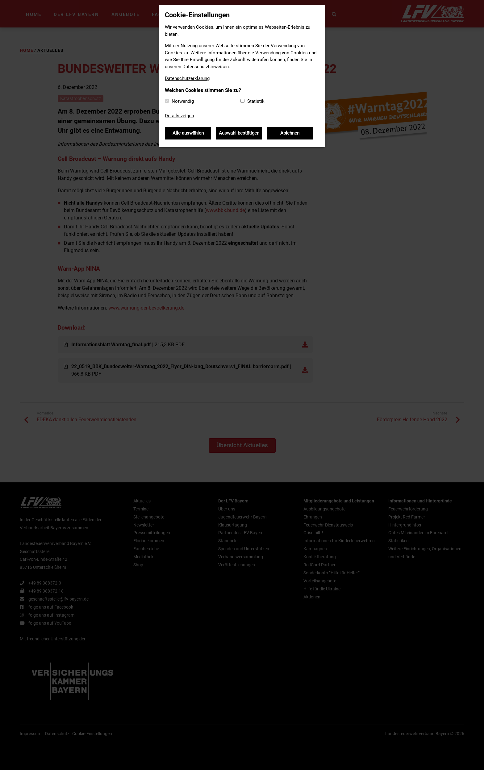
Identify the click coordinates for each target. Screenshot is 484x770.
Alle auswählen (188, 133)
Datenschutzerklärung (187, 78)
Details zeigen (179, 116)
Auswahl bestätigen (239, 133)
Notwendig (183, 101)
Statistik (256, 101)
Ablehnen (289, 133)
